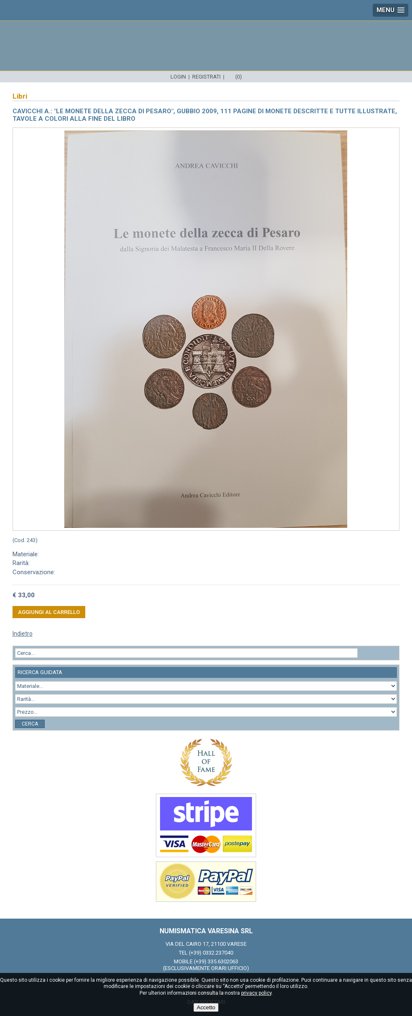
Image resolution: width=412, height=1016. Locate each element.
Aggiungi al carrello (49, 612)
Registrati (206, 77)
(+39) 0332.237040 (211, 953)
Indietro (23, 633)
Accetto (206, 1007)
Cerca (30, 724)
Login (178, 77)
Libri (20, 96)
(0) (238, 77)
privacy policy (256, 993)
